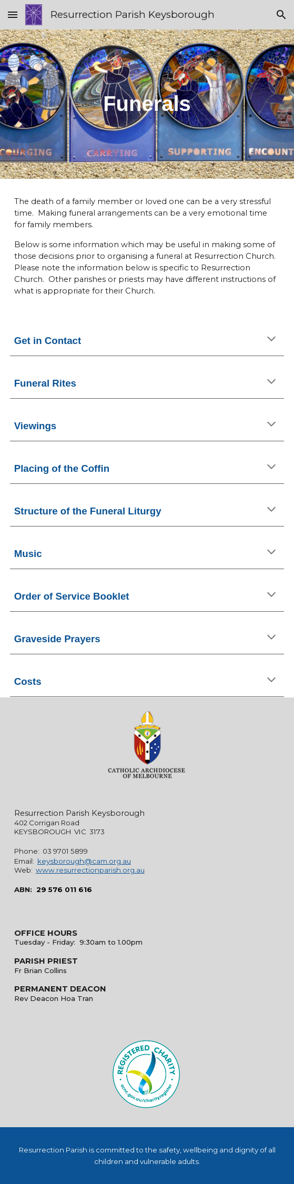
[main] (147, 104)
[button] (12, 14)
